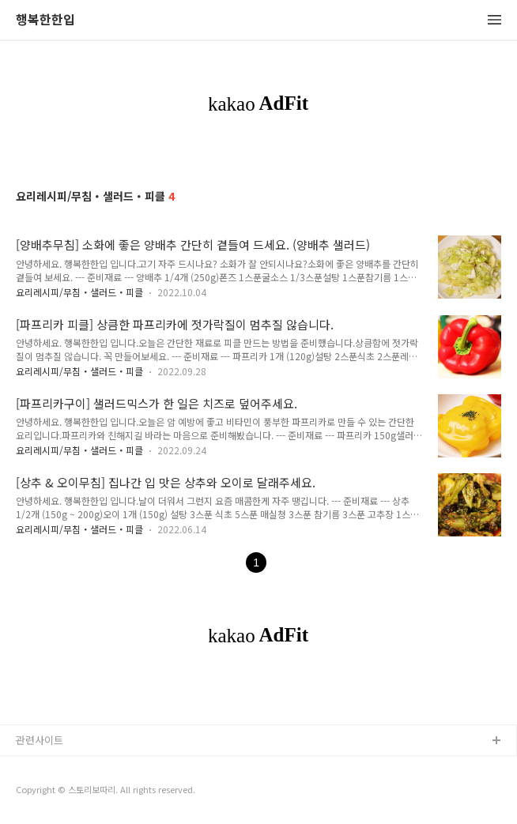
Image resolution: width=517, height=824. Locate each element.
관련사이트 (39, 739)
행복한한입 (45, 20)
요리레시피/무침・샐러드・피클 (79, 292)
